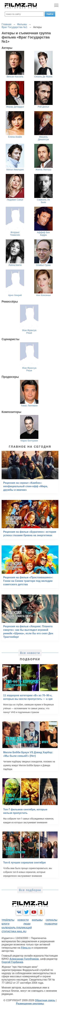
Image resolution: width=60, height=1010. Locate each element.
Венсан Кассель (15, 76)
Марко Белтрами (29, 440)
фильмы (37, 920)
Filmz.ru (26, 947)
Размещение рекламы (30, 1003)
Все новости (30, 653)
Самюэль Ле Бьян (43, 200)
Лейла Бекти (15, 265)
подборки (50, 924)
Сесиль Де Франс (43, 76)
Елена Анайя (15, 137)
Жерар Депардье (15, 106)
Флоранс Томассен (15, 233)
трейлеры (8, 920)
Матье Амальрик (15, 169)
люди (26, 924)
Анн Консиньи (43, 295)
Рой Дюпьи (43, 106)
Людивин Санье (15, 199)
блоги (5, 924)
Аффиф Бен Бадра (43, 233)
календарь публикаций (17, 927)
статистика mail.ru (14, 931)
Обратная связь (45, 1000)
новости (23, 920)
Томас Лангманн (29, 405)
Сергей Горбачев (12, 962)
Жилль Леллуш (43, 169)
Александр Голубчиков (24, 959)
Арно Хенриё (15, 295)
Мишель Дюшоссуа (43, 138)
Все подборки (30, 890)
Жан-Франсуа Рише (29, 331)
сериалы (51, 920)
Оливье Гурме (43, 265)
